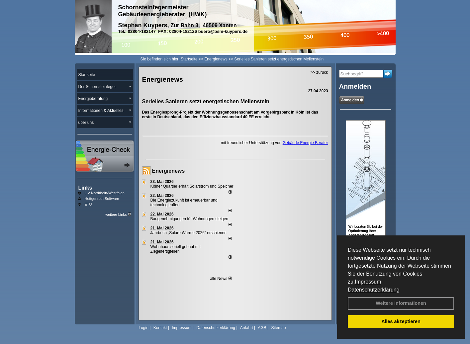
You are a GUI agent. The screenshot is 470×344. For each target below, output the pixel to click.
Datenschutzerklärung (374, 290)
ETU (88, 204)
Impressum (368, 282)
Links (85, 188)
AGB (262, 327)
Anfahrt (246, 327)
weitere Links (118, 214)
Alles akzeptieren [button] (401, 321)
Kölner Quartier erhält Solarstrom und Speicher (192, 186)
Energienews (168, 171)
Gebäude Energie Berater (305, 142)
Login (143, 327)
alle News (221, 278)
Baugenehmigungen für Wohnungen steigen (189, 218)
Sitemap (278, 327)
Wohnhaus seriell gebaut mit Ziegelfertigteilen (175, 249)
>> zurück (319, 72)
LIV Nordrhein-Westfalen (105, 193)
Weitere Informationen (401, 303)
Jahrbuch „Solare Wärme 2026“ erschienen (188, 232)
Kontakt (160, 327)
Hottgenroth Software (102, 199)
